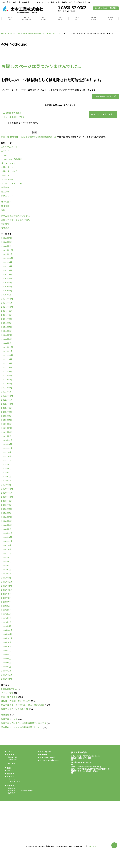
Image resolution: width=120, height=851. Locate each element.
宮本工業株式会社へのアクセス (15, 216)
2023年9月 (6, 359)
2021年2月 (6, 480)
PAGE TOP (114, 845)
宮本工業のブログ (9, 697)
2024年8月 (6, 315)
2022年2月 (6, 432)
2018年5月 (6, 610)
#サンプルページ (9, 147)
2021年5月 (6, 468)
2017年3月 (6, 666)
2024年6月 (6, 323)
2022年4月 (6, 424)
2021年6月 (6, 464)
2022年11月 (7, 400)
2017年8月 (6, 646)
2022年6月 (6, 416)
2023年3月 (6, 383)
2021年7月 (6, 460)
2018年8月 (6, 598)
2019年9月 (6, 545)
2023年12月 (7, 347)
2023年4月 (6, 379)
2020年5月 (6, 517)
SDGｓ (77, 18)
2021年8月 (6, 456)
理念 (43, 18)
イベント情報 (7, 693)
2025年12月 (7, 250)
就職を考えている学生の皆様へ (15, 220)
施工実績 (5, 191)
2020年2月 (6, 525)
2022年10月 (7, 404)
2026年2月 (6, 242)
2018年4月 (6, 614)
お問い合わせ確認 (9, 171)
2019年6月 (6, 557)
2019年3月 (6, 569)
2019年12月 (7, 533)
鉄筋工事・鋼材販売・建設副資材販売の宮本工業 (23, 723)
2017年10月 (6, 638)
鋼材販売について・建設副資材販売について (21, 727)
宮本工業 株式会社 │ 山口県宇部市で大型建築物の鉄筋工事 (28, 137)
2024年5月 (6, 327)
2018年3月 (6, 618)
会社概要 (93, 18)
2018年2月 (6, 622)
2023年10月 (7, 355)
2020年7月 (6, 509)
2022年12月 (7, 396)
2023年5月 (6, 375)
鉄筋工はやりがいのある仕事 (14, 709)
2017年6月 (6, 654)
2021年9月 (6, 452)
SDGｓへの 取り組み (11, 159)
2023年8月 (6, 363)
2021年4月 (6, 472)
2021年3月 (6, 476)
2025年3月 (6, 286)
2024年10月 (7, 307)
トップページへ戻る (105, 96)
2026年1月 (6, 246)
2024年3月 (6, 335)
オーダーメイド (8, 163)
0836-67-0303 (73, 8)
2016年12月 (7, 674)
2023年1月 (6, 391)
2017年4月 (6, 662)
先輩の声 (5, 228)
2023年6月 (6, 371)
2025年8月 (6, 266)
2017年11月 (6, 634)
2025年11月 (6, 254)
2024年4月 (6, 331)
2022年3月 (6, 428)
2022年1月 (6, 436)
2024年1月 (6, 343)
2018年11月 (6, 586)
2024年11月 (7, 303)
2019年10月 (7, 541)
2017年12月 (6, 630)
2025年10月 (7, 258)
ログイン (92, 846)
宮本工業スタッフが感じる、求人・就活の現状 (22, 705)
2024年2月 (6, 339)
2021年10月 (7, 448)
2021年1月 (6, 484)
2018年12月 (7, 581)
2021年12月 (7, 440)
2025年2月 (6, 290)
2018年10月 (7, 590)
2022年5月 (6, 420)
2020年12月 (7, 488)
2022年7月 (6, 412)
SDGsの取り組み (9, 689)
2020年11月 (7, 493)
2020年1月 (6, 529)
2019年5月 (6, 561)
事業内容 (26, 18)
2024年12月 (7, 298)
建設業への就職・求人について (15, 701)
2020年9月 (6, 501)
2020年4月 (6, 521)
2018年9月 (6, 594)
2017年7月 (6, 650)
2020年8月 (6, 505)
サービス (60, 18)
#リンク (5, 151)
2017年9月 (6, 642)
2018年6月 (6, 606)
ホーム (10, 18)
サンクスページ (8, 179)
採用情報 (110, 18)
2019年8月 (6, 549)
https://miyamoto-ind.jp (88, 756)
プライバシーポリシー (11, 183)
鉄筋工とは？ (7, 195)
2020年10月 (7, 497)
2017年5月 (6, 658)
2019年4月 (6, 565)
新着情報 (5, 715)
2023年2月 (6, 387)
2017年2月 (6, 670)
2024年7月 (6, 319)
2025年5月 (6, 278)
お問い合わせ (7, 167)
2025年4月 (6, 282)
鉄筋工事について (9, 719)
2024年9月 (6, 311)
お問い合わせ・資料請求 (107, 8)
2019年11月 (6, 537)
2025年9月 (6, 262)
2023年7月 (6, 367)
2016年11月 (6, 679)
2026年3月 (6, 238)
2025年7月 (6, 270)
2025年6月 (6, 274)
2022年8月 (6, 408)
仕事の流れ (6, 201)
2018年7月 (6, 602)
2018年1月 (6, 626)
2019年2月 (6, 573)
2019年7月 (6, 553)
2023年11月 (6, 351)
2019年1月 (6, 577)
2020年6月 (6, 513)
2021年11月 (6, 444)
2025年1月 (6, 294)
